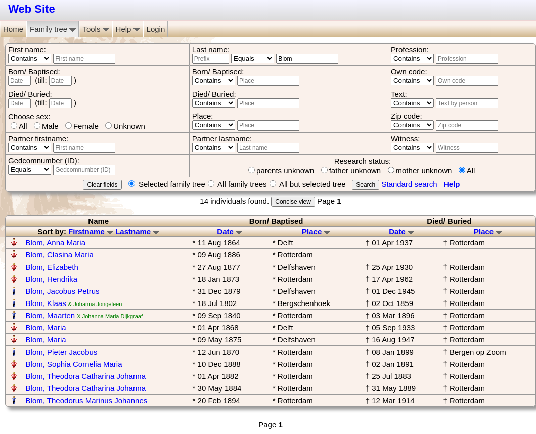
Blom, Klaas (46, 303)
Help (128, 29)
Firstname (90, 231)
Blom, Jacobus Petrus (63, 291)
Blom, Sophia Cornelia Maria (74, 364)
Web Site (31, 9)
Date (229, 231)
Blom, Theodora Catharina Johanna (86, 376)
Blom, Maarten (50, 315)
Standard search (409, 184)
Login (156, 29)
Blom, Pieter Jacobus (62, 352)
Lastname (137, 231)
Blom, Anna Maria (55, 242)
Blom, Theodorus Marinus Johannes (87, 400)
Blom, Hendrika (52, 279)
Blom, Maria (46, 327)
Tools (95, 29)
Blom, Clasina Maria (60, 254)
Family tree (53, 29)
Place (316, 231)
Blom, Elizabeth (52, 267)
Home (13, 29)
